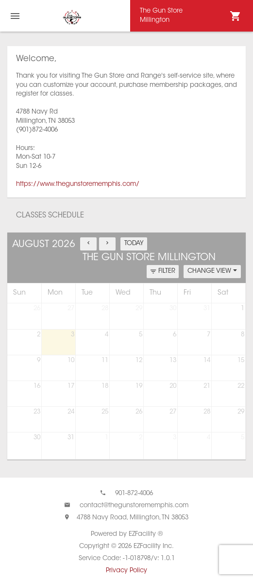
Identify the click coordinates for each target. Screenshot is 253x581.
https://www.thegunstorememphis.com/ (77, 184)
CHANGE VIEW (212, 271)
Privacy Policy (126, 570)
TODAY (134, 243)
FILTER (163, 271)
